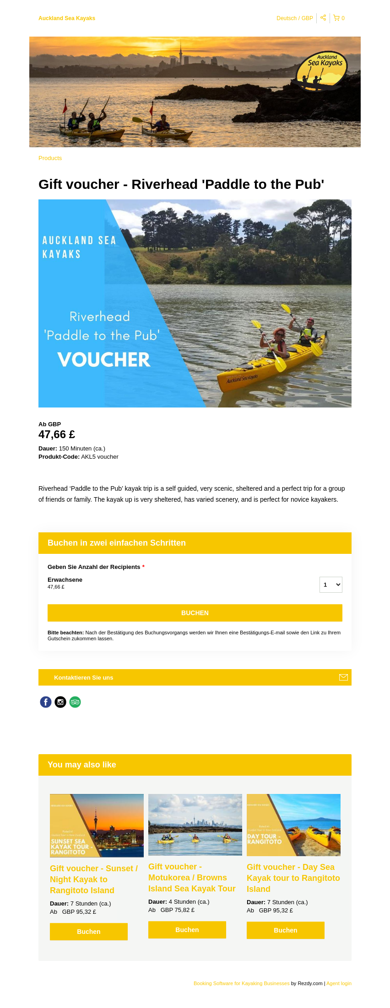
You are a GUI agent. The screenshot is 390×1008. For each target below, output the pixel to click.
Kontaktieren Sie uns (83, 677)
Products (50, 158)
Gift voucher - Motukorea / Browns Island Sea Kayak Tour (192, 877)
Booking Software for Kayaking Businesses (242, 983)
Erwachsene (172, 583)
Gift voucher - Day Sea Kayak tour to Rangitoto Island (293, 878)
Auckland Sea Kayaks (66, 18)
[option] (97, 867)
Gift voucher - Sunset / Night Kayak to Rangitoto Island (94, 879)
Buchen (195, 613)
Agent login (339, 983)
